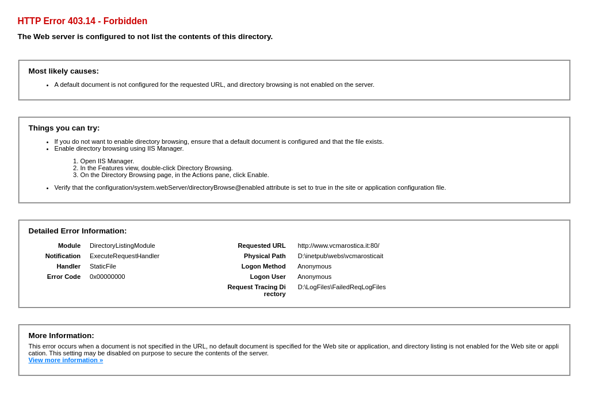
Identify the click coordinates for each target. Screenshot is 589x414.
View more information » (65, 359)
